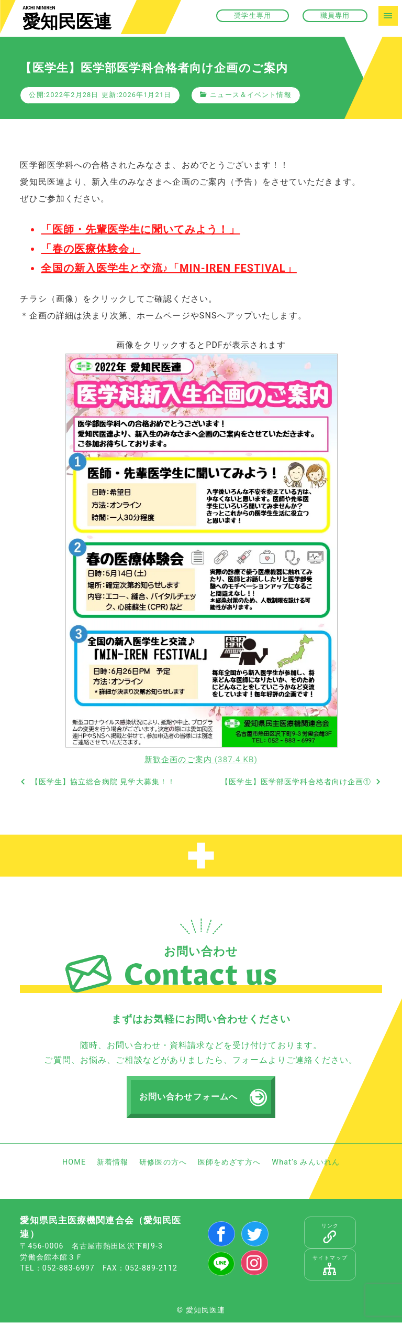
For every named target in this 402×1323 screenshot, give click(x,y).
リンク (330, 1233)
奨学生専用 (252, 15)
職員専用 (335, 15)
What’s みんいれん (306, 1162)
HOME (74, 1162)
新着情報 (112, 1162)
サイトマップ (330, 1265)
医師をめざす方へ (229, 1162)
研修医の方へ (163, 1162)
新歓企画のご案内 (201, 759)
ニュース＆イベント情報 (250, 95)
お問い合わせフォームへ (188, 1097)
